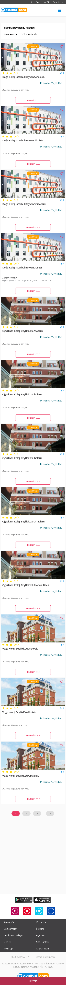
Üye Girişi (41, 935)
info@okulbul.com (45, 956)
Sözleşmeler (10, 928)
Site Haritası (42, 942)
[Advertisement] (33, 859)
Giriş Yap (35, 2)
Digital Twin (42, 948)
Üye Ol (46, 2)
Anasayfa (9, 922)
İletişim (40, 928)
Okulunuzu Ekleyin (13, 935)
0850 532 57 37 (20, 956)
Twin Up (8, 948)
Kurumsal (41, 922)
